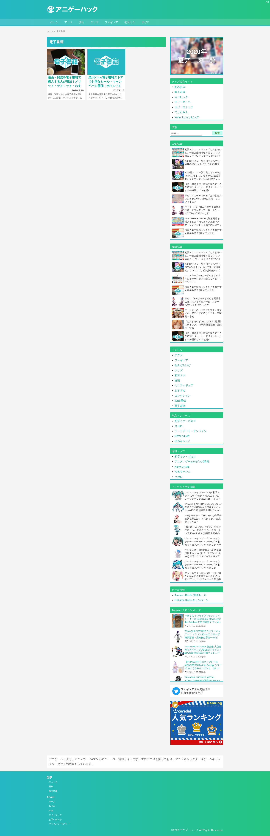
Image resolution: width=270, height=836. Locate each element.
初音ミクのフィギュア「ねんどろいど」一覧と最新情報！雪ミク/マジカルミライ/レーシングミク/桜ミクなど (203, 154)
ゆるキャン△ (183, 441)
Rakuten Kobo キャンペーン (191, 600)
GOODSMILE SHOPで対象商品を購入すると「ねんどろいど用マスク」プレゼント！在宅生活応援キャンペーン (203, 223)
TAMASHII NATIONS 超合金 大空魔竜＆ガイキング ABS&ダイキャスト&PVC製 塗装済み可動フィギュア (203, 649)
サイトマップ (55, 815)
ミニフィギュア (184, 385)
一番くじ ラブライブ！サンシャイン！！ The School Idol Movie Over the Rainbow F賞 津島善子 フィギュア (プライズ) (203, 619)
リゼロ (145, 22)
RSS (51, 810)
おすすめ (180, 390)
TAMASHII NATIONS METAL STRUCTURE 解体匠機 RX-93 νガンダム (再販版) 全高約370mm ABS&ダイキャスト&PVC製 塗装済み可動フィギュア (203, 680)
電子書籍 (180, 405)
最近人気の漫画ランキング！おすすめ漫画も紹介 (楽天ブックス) (203, 231)
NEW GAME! (182, 436)
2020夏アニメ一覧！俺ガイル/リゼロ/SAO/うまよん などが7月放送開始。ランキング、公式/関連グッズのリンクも (203, 177)
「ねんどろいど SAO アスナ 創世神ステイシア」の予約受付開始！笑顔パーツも (203, 324)
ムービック (181, 97)
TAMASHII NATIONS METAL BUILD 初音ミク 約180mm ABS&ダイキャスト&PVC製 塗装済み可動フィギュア (203, 509)
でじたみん (181, 112)
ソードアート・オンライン (191, 431)
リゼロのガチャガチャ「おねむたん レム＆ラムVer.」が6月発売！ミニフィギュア (203, 198)
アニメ (68, 22)
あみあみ (180, 86)
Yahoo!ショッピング (187, 117)
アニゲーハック (189, 830)
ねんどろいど (183, 365)
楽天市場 (180, 91)
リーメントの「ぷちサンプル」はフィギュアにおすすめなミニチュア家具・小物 (203, 313)
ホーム (54, 22)
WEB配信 (180, 400)
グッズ (94, 22)
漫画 (81, 22)
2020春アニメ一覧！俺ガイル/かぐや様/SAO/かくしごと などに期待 (203, 162)
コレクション (183, 395)
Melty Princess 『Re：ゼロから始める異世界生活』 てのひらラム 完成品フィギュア (203, 518)
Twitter (52, 806)
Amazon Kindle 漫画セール (191, 595)
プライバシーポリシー (59, 824)
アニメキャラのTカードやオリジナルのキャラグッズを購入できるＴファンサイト (203, 278)
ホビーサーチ (183, 102)
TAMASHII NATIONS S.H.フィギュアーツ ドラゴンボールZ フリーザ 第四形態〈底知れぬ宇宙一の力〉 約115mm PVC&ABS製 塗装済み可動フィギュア (203, 634)
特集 (51, 786)
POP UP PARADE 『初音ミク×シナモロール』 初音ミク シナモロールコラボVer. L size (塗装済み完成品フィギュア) (203, 532)
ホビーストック (184, 107)
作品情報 (53, 791)
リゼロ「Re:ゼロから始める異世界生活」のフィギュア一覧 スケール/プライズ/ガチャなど (203, 210)
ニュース (53, 782)
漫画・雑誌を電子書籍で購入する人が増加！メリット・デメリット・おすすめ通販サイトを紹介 (203, 187)
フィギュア (111, 22)
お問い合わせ (55, 819)
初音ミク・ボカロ (185, 420)
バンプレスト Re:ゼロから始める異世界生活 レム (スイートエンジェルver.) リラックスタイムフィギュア (203, 553)
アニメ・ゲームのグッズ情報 (192, 461)
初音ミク (129, 22)
